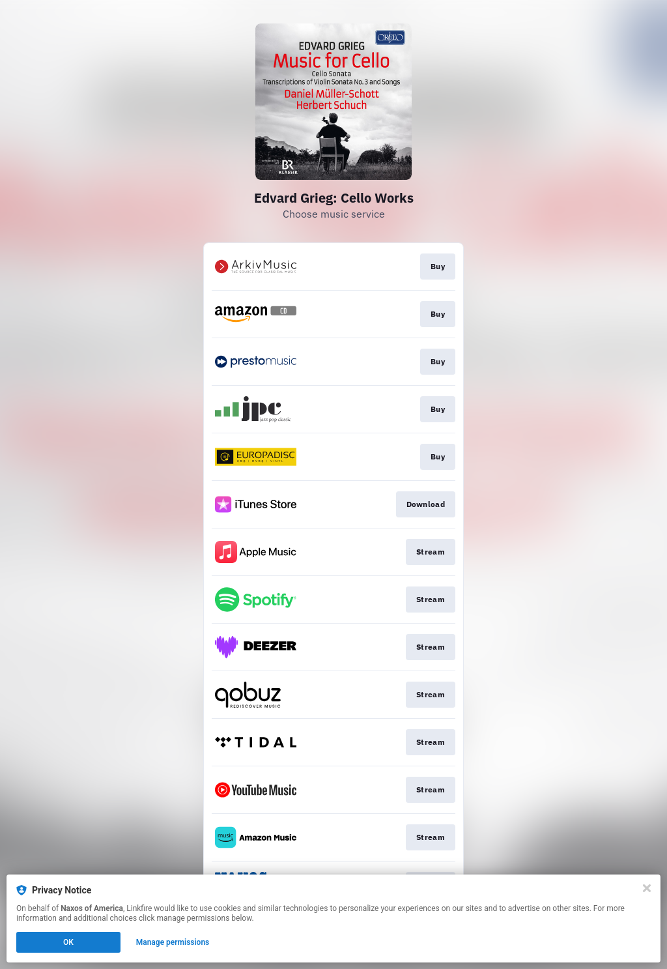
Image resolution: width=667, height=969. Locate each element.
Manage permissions (173, 942)
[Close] (646, 888)
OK (68, 942)
